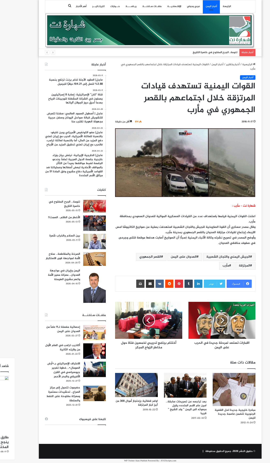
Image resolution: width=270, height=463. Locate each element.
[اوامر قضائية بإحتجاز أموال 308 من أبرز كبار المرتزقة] (121, 385)
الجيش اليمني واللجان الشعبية (213, 257)
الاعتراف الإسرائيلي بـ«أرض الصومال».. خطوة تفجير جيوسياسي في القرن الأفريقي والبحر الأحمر (48, 370)
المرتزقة (229, 266)
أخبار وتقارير (217, 64)
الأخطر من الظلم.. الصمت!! (49, 217)
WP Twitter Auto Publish (120, 461)
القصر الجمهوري (135, 257)
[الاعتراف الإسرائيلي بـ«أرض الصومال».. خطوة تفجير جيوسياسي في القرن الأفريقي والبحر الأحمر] (79, 369)
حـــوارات (100, 6)
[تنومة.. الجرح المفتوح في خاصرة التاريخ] (79, 206)
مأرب (210, 266)
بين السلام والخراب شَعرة (49, 235)
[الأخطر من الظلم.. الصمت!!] (79, 223)
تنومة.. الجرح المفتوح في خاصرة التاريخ (200, 52)
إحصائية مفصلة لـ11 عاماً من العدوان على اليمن (48, 329)
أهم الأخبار (66, 6)
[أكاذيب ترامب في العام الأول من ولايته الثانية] (79, 351)
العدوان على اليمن (168, 257)
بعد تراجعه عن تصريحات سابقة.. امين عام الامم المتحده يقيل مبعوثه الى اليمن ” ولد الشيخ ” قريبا (171, 407)
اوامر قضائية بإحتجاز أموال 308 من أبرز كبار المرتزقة (121, 403)
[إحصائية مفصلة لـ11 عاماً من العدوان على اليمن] (79, 332)
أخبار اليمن (196, 6)
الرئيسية (233, 64)
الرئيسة (212, 6)
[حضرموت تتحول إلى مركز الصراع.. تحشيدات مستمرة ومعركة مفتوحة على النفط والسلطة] (79, 393)
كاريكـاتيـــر (83, 6)
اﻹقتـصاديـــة (159, 6)
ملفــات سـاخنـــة (136, 6)
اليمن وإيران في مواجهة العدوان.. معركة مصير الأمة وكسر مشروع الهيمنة (49, 275)
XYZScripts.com (153, 461)
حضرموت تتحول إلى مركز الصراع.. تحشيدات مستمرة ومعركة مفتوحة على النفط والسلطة (48, 394)
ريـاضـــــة (115, 6)
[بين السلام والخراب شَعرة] (79, 241)
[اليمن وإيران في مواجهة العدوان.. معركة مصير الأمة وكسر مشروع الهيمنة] (79, 286)
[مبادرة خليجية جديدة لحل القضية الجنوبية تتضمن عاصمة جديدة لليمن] (218, 389)
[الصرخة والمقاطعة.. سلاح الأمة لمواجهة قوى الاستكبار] (79, 259)
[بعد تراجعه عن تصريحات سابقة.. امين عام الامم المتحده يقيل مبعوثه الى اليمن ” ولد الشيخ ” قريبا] (170, 385)
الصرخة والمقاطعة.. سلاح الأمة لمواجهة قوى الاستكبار (48, 256)
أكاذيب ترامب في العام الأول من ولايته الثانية (47, 347)
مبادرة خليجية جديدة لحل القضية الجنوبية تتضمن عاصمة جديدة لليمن (220, 414)
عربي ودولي (178, 6)
